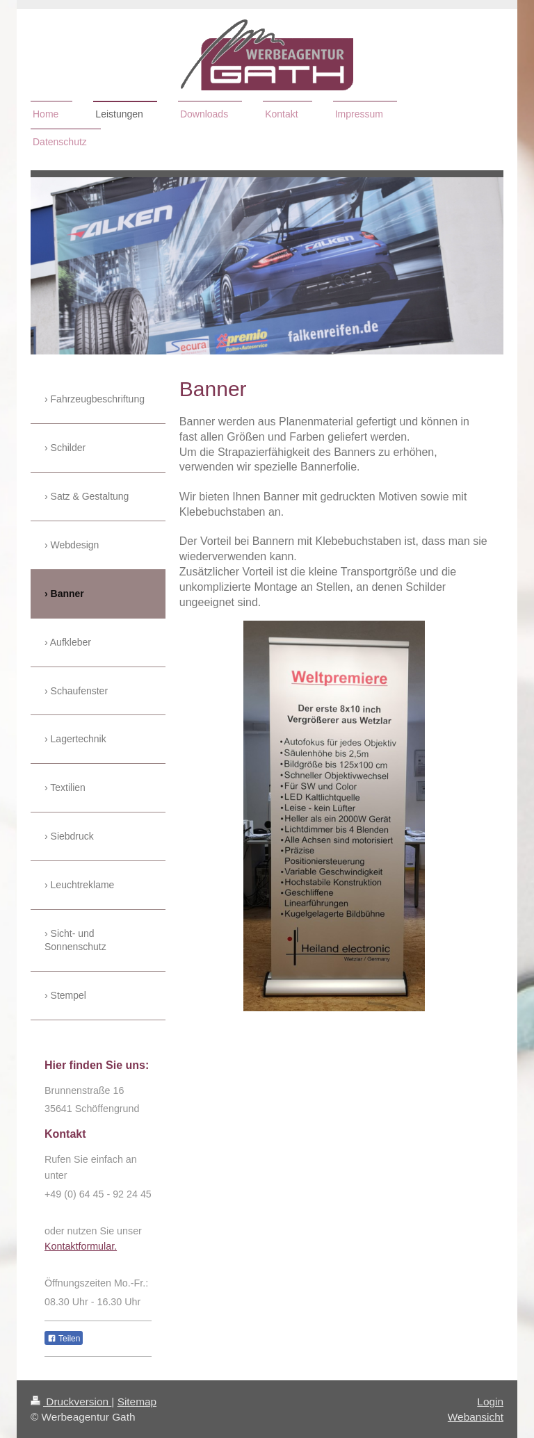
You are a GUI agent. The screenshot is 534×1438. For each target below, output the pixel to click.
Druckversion (71, 1401)
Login (490, 1401)
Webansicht (475, 1417)
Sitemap (137, 1401)
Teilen (63, 1338)
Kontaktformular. (80, 1246)
